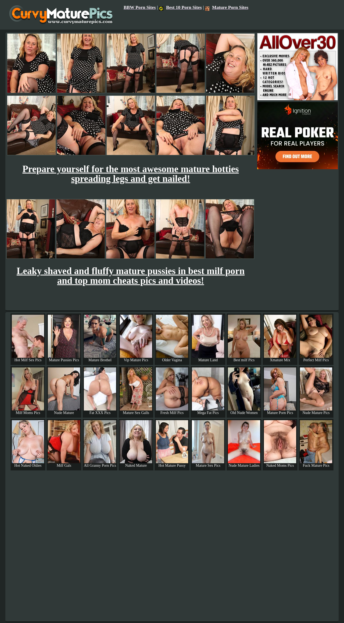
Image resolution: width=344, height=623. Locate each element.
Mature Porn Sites (226, 7)
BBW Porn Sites (140, 7)
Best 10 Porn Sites (180, 7)
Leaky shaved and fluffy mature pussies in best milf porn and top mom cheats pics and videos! (131, 276)
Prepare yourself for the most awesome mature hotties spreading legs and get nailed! (130, 174)
